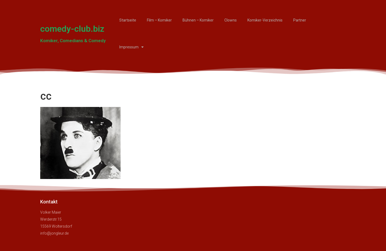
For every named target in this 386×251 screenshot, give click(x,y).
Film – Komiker (159, 20)
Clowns (230, 20)
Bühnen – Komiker (198, 20)
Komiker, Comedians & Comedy (73, 40)
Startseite (127, 20)
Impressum (131, 47)
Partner (299, 20)
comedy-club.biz (72, 29)
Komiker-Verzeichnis (265, 20)
